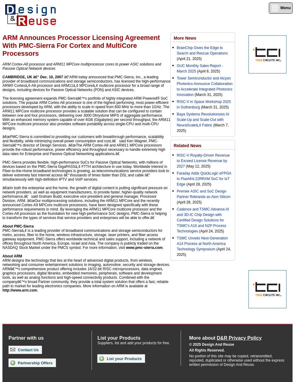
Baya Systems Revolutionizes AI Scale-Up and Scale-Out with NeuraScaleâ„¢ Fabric (203, 119)
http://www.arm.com (19, 290)
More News (185, 38)
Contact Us (24, 350)
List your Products (120, 358)
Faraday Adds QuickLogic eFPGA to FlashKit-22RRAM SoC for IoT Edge (204, 178)
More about (225, 338)
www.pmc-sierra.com (144, 248)
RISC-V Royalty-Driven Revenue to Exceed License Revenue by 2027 (203, 160)
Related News (187, 145)
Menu (281, 8)
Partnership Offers (31, 362)
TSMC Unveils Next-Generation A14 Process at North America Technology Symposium (202, 243)
